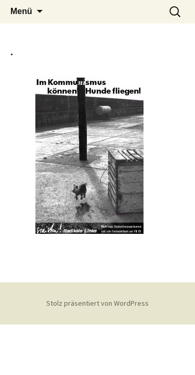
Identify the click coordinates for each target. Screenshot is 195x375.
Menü (21, 11)
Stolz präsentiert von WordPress (97, 303)
